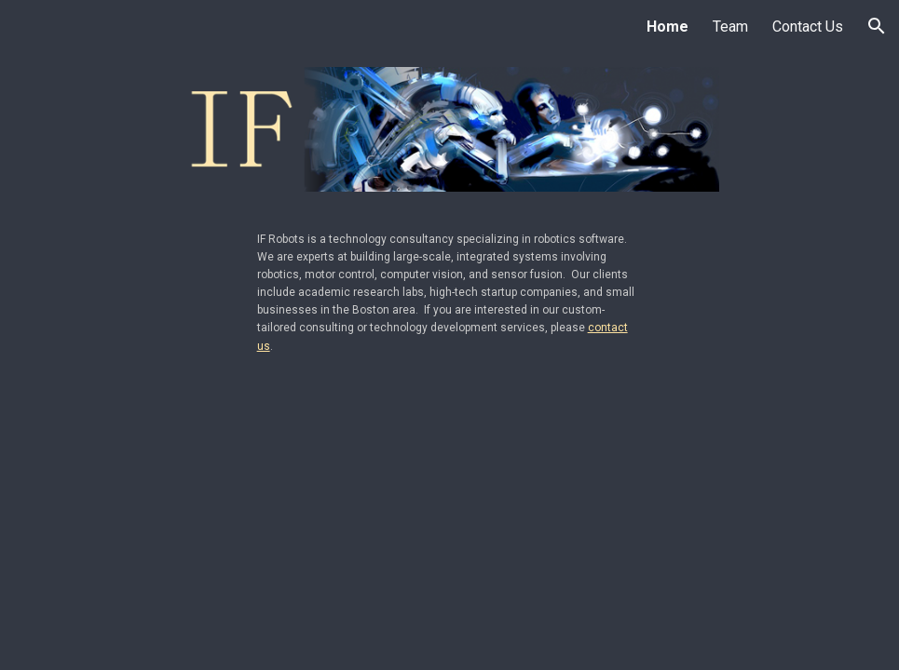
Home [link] (667, 26)
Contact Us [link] (807, 26)
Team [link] (730, 26)
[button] (876, 26)
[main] (450, 291)
